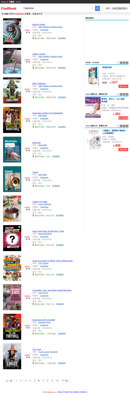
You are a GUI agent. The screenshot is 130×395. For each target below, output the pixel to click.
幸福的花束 (107, 67)
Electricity (36, 142)
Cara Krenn (43, 293)
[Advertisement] (107, 39)
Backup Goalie (38, 24)
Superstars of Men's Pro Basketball (47, 113)
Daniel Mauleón (45, 234)
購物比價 (4, 2)
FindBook (8, 8)
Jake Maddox (44, 27)
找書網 (66, 392)
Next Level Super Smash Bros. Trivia (48, 231)
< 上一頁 (8, 381)
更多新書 (123, 149)
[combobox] (57, 8)
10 (57, 381)
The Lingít (36, 349)
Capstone (44, 30)
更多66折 (123, 86)
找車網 (18, 2)
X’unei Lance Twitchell (47, 352)
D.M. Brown (43, 263)
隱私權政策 (83, 392)
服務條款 (76, 392)
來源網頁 (62, 38)
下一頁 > (65, 381)
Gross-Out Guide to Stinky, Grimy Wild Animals (52, 261)
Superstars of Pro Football (43, 320)
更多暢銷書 (123, 118)
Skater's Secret (38, 54)
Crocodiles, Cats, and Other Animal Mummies (52, 290)
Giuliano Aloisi (56, 27)
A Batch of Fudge (39, 202)
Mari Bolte (42, 115)
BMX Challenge (39, 83)
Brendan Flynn (44, 322)
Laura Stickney (44, 204)
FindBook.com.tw (51, 392)
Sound (35, 172)
